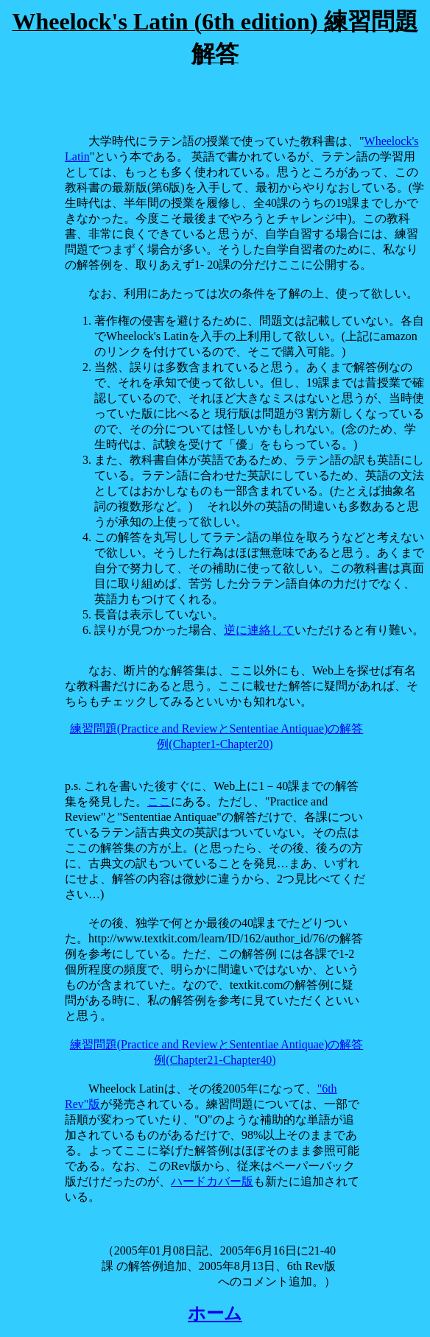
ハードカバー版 (212, 1181)
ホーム (215, 1313)
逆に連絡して (259, 630)
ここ (159, 801)
